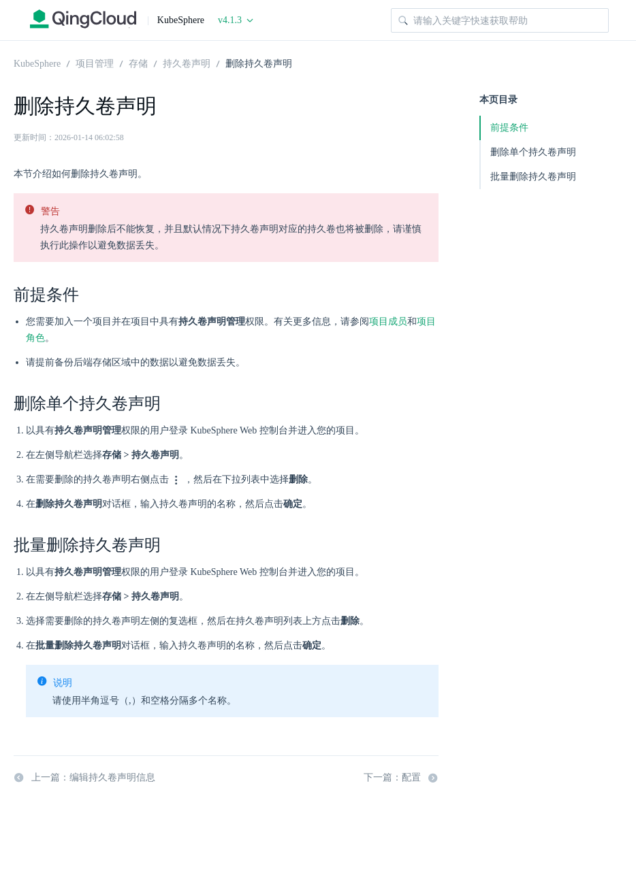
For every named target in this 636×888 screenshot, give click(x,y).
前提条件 (509, 127)
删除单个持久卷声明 (533, 152)
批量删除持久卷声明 (533, 176)
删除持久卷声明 (258, 62)
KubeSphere (37, 62)
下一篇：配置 (401, 777)
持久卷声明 (186, 62)
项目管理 (95, 62)
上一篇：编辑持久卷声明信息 (84, 777)
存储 (138, 62)
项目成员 (388, 321)
